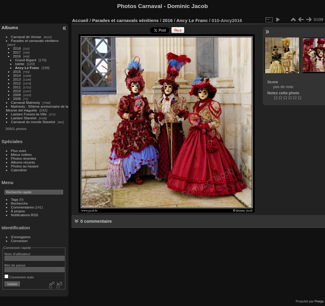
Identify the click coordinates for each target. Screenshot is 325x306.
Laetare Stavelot (24, 118)
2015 (17, 71)
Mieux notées (21, 154)
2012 (17, 83)
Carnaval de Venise (26, 37)
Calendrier (19, 170)
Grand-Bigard (25, 60)
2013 (17, 79)
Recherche (19, 203)
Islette (19, 64)
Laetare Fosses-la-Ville (29, 114)
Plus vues (18, 151)
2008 (17, 99)
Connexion (19, 241)
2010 (17, 91)
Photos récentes (23, 158)
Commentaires (22, 207)
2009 (17, 95)
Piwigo (319, 301)
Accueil (80, 20)
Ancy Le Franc (27, 68)
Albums (9, 27)
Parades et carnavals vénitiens (35, 41)
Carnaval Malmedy (25, 102)
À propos (18, 211)
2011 (17, 87)
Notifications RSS (24, 215)
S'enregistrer (21, 237)
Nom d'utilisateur (17, 254)
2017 (17, 52)
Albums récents (23, 162)
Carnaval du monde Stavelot (33, 122)
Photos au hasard (24, 166)
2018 (17, 48)
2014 (17, 75)
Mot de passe (15, 265)
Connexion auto (19, 277)
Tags (14, 199)
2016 (17, 56)
